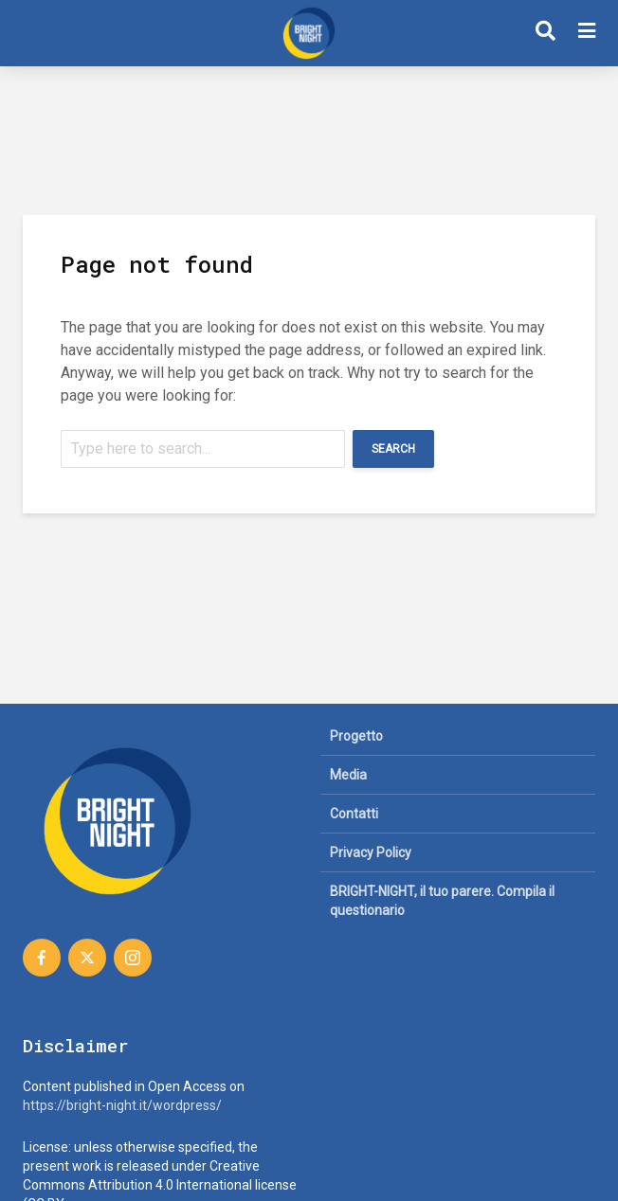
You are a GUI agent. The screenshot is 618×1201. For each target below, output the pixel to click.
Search (393, 449)
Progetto (356, 736)
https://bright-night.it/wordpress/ (122, 1105)
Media (348, 774)
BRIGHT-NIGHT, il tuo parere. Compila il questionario (442, 901)
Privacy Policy (370, 852)
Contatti (354, 813)
